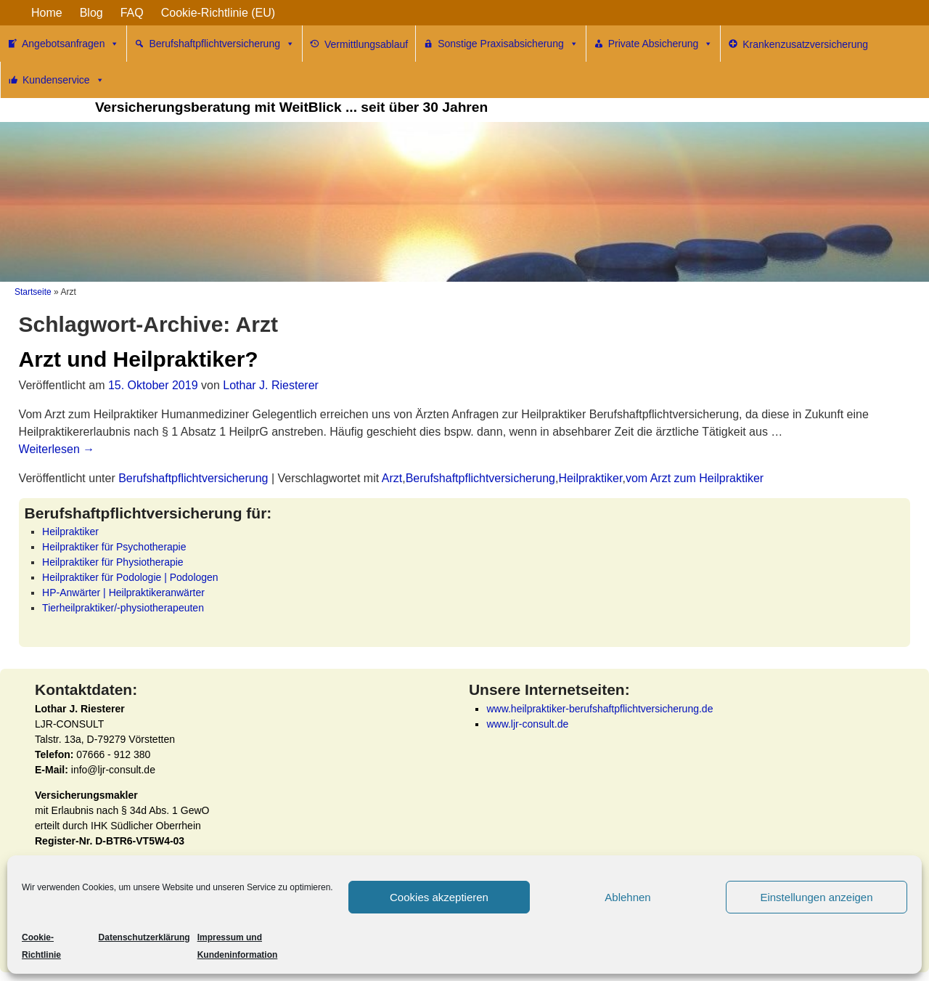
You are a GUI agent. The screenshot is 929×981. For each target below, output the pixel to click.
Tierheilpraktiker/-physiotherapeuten (123, 608)
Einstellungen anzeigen (816, 897)
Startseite (33, 292)
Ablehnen (627, 897)
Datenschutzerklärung (144, 937)
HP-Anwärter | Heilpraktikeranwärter (123, 592)
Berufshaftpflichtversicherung (222, 43)
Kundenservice (63, 80)
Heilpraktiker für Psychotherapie (114, 547)
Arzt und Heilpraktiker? (138, 359)
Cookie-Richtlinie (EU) (218, 13)
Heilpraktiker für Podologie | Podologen (130, 577)
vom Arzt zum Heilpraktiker (695, 478)
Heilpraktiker (590, 478)
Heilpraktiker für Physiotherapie (113, 562)
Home (46, 13)
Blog (91, 13)
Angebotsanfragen (70, 43)
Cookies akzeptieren (439, 897)
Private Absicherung (660, 43)
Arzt (392, 478)
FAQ (132, 13)
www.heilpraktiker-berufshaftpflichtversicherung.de (599, 709)
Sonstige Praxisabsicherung (508, 43)
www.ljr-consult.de (527, 724)
